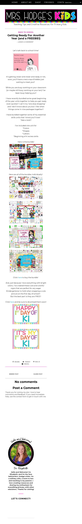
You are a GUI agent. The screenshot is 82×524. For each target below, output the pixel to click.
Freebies (49, 2)
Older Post (37, 374)
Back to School (26, 32)
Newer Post (14, 374)
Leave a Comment (26, 42)
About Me (26, 2)
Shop (38, 2)
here (20, 277)
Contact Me (63, 2)
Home (15, 2)
